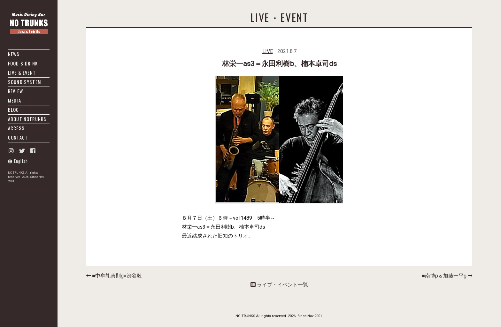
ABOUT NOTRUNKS (27, 119)
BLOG (13, 109)
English (18, 161)
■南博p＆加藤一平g (447, 276)
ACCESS (16, 128)
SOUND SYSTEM (24, 82)
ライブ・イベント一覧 (279, 285)
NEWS (14, 54)
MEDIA (14, 100)
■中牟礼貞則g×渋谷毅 (116, 276)
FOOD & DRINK (23, 63)
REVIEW (15, 91)
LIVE (267, 51)
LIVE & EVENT (22, 72)
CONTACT (18, 137)
